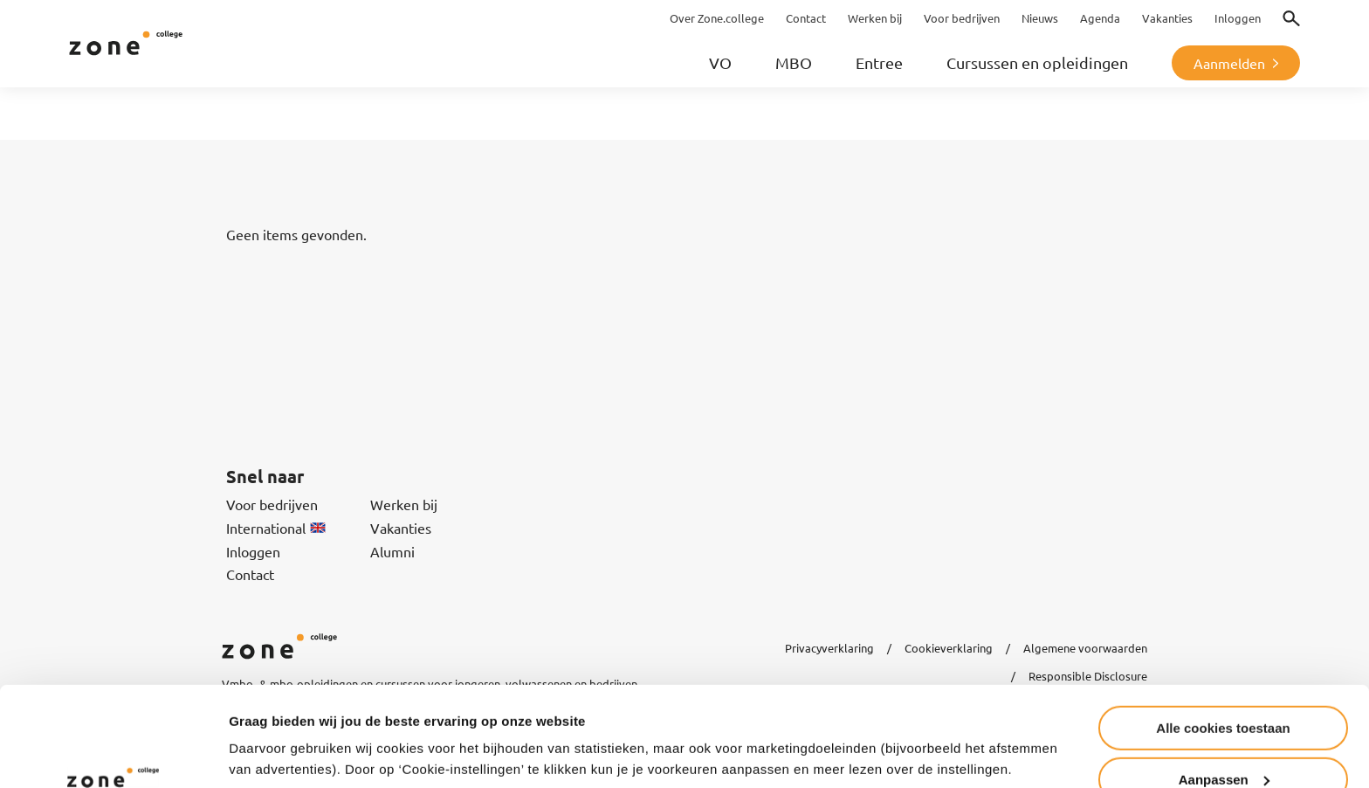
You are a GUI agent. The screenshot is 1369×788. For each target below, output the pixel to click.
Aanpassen (1224, 694)
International (276, 528)
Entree (879, 62)
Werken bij (403, 504)
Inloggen (253, 551)
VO (720, 62)
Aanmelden (1229, 63)
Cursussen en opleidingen (1037, 62)
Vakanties (400, 528)
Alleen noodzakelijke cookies (1223, 744)
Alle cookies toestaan (1223, 642)
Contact (250, 574)
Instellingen (266, 731)
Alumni (392, 551)
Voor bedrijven (272, 504)
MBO (793, 62)
